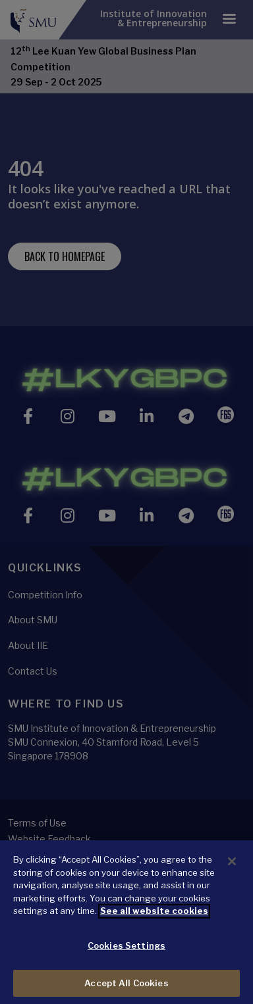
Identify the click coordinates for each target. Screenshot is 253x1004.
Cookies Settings (126, 959)
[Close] (231, 875)
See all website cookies (154, 924)
